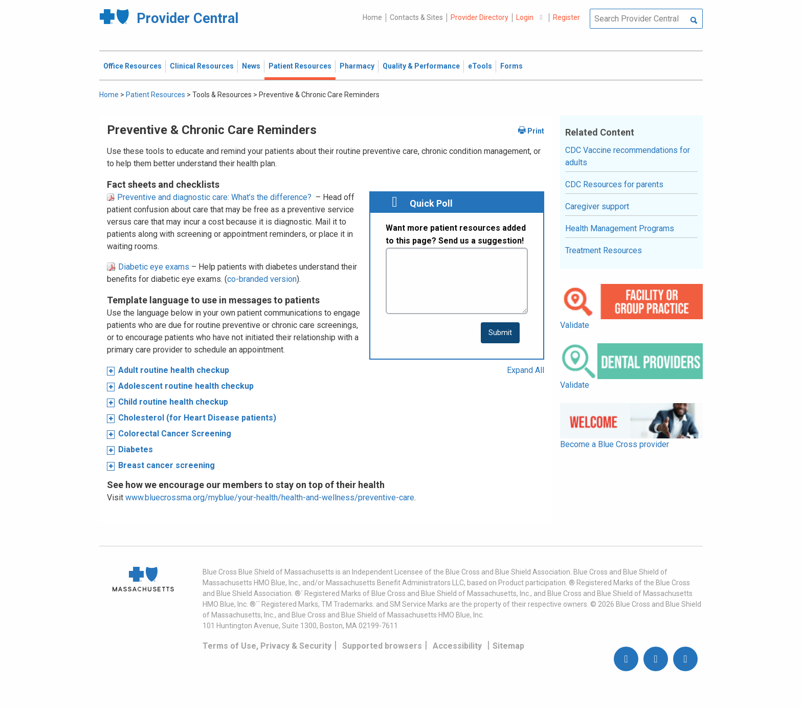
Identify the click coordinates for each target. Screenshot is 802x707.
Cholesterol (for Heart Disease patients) (197, 418)
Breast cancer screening (166, 465)
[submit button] (500, 332)
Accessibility (457, 646)
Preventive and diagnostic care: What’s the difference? (209, 197)
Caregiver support (597, 206)
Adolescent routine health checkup (186, 386)
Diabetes (135, 449)
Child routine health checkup (173, 402)
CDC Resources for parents (614, 184)
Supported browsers (382, 646)
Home (372, 17)
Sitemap (508, 646)
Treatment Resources (603, 250)
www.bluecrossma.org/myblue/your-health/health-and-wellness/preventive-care (269, 497)
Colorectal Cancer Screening (174, 433)
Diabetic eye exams (148, 267)
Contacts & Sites (416, 17)
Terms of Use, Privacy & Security (267, 646)
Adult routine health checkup (173, 370)
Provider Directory (479, 17)
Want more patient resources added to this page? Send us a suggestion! (456, 234)
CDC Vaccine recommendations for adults (627, 156)
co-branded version (262, 279)
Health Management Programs (619, 228)
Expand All (525, 370)
